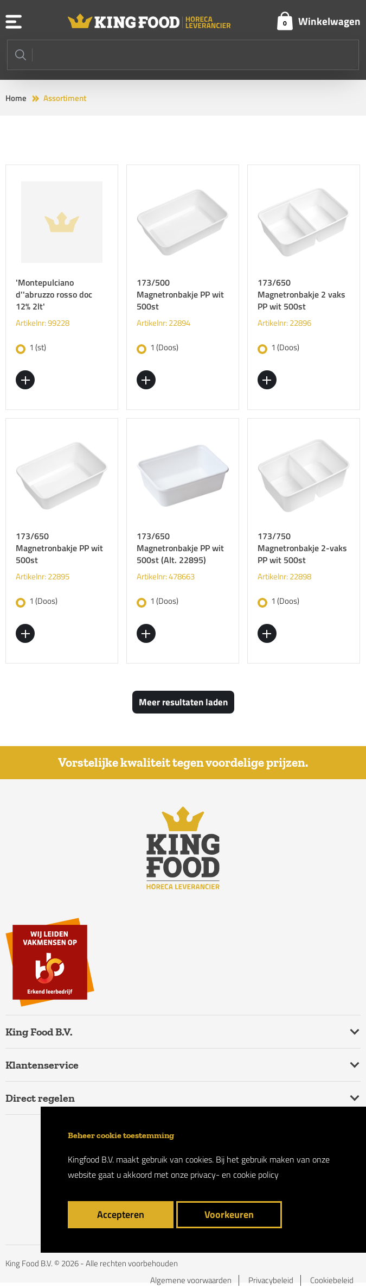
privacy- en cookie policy (234, 1174)
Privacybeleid (270, 1280)
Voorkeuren (229, 1214)
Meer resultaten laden (183, 702)
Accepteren (120, 1214)
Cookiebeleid (332, 1280)
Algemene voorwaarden (191, 1280)
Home (16, 98)
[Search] (183, 55)
